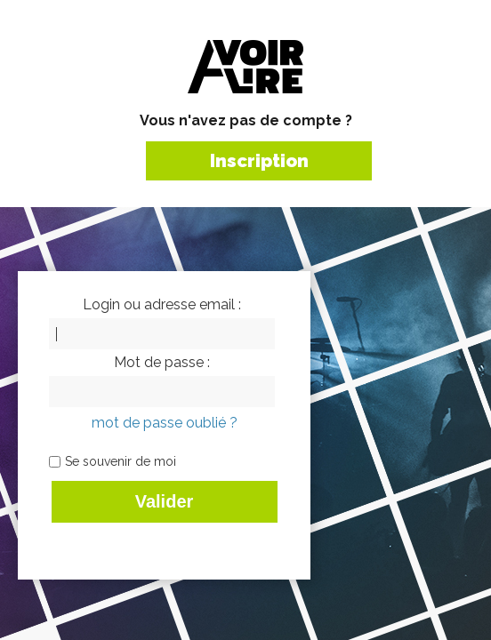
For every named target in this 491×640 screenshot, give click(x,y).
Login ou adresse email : (162, 305)
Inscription (259, 161)
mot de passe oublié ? (164, 422)
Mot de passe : (162, 363)
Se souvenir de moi (120, 461)
